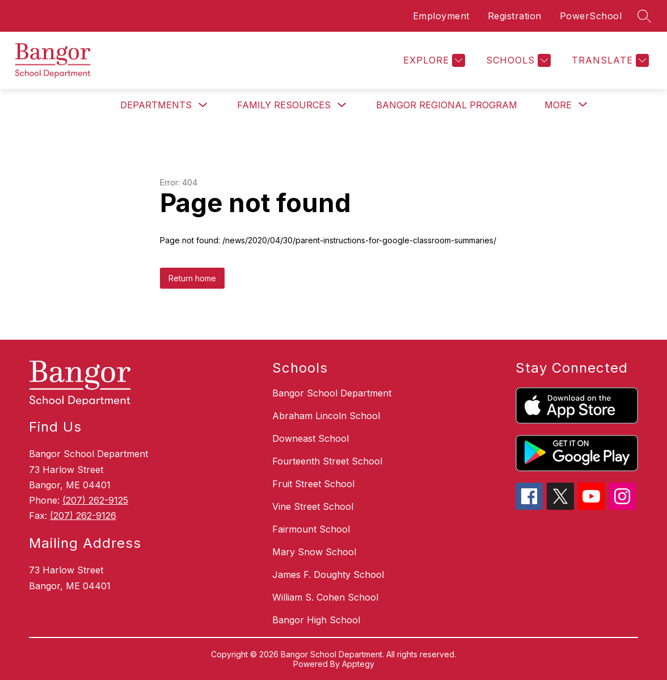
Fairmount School (311, 529)
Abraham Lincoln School (326, 415)
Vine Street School (312, 506)
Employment (441, 16)
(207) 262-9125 (95, 500)
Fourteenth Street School (327, 461)
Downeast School (310, 438)
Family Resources (284, 105)
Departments (156, 105)
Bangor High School (316, 620)
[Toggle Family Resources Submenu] (342, 105)
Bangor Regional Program (446, 105)
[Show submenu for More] (558, 105)
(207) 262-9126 (83, 515)
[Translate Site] (609, 60)
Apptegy (358, 664)
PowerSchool (591, 16)
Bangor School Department (331, 393)
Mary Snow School (314, 551)
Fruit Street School (313, 483)
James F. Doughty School (328, 574)
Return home (192, 278)
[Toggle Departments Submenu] (203, 105)
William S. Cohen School (325, 597)
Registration (515, 16)
